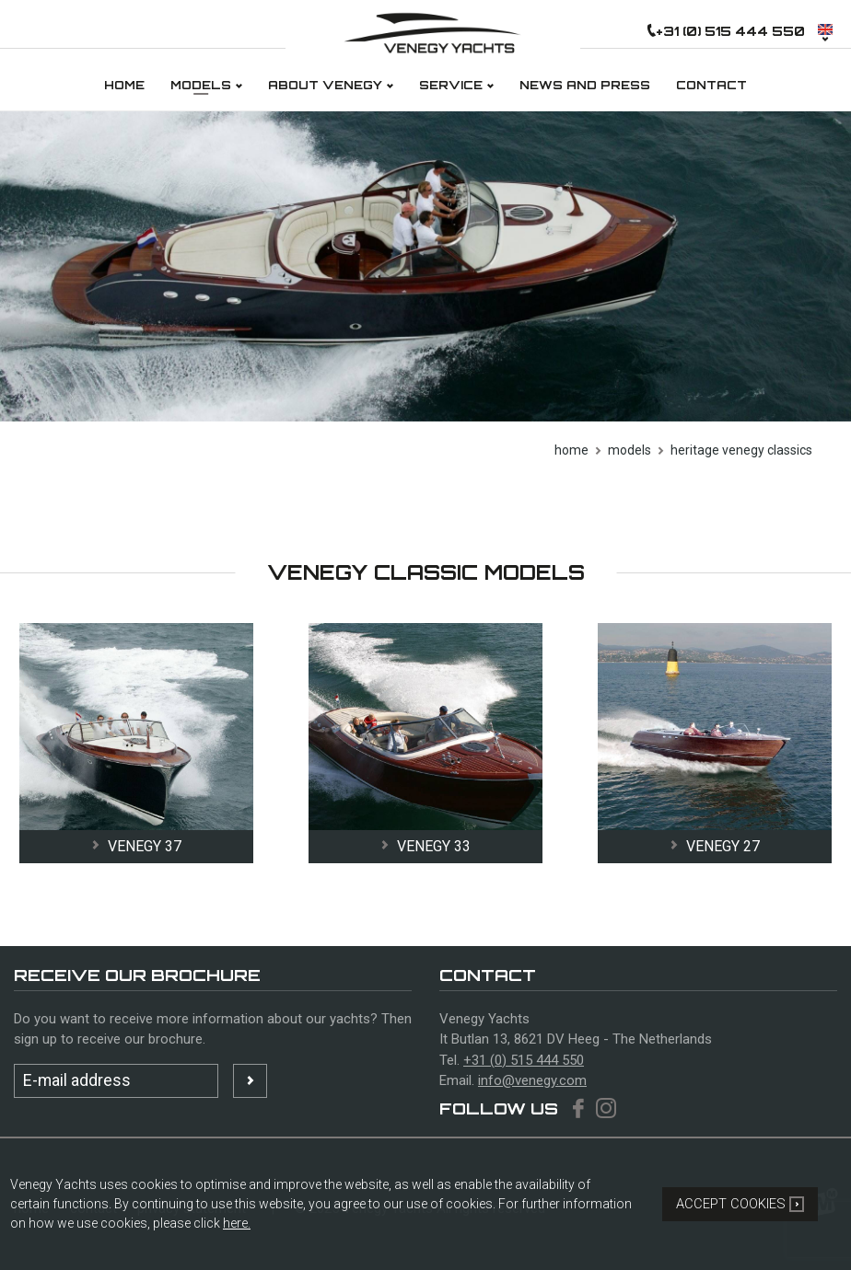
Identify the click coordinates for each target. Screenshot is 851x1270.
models (629, 450)
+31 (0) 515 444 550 (523, 1060)
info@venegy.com (532, 1080)
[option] (425, 266)
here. (237, 1223)
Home (571, 450)
